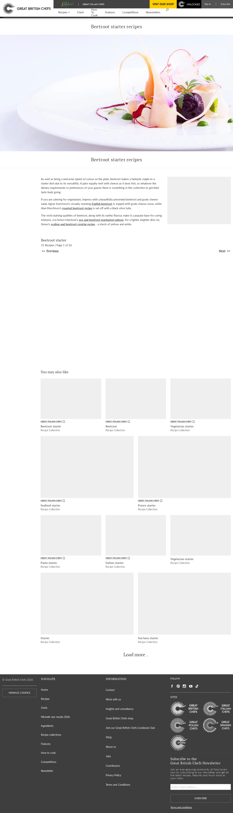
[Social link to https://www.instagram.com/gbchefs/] (184, 686)
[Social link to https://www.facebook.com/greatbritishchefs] (172, 686)
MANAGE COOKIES (19, 692)
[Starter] (87, 604)
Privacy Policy (113, 775)
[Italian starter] (136, 535)
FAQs (109, 737)
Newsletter (47, 770)
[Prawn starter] (184, 467)
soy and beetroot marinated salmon (101, 219)
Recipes (45, 698)
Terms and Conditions (118, 784)
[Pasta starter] (71, 535)
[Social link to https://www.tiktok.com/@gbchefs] (197, 686)
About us (111, 746)
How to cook (48, 752)
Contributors (113, 765)
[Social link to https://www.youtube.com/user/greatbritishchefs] (190, 686)
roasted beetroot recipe (77, 208)
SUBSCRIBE (200, 798)
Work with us (113, 699)
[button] (64, 12)
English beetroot (102, 203)
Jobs (108, 756)
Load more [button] (134, 654)
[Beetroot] (136, 399)
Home (44, 689)
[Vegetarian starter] (200, 399)
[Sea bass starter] (184, 604)
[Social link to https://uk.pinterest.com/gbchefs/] (178, 686)
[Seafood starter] (87, 467)
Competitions (48, 761)
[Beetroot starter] (71, 399)
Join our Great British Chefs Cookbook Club (130, 727)
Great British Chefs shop (119, 718)
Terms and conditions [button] (181, 807)
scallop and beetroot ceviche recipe (73, 224)
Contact (110, 689)
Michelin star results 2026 (55, 716)
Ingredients (47, 725)
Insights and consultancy (119, 708)
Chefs (44, 707)
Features (45, 743)
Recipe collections (51, 734)
